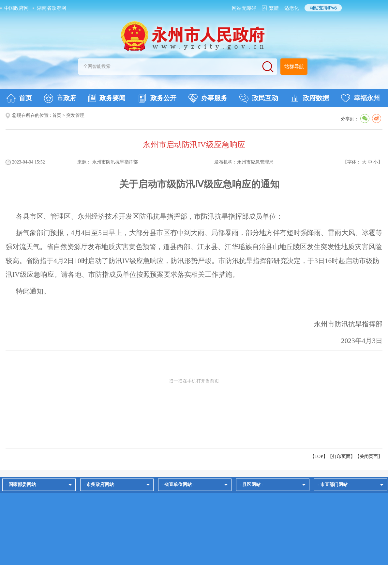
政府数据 (309, 98)
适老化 (291, 8)
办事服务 (207, 98)
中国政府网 (16, 8)
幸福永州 (360, 98)
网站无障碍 (244, 8)
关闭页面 (369, 456)
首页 (19, 98)
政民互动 (258, 98)
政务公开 (157, 98)
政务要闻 (107, 98)
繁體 (274, 8)
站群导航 (294, 66)
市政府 (60, 98)
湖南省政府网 (51, 8)
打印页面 (341, 456)
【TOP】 (319, 456)
